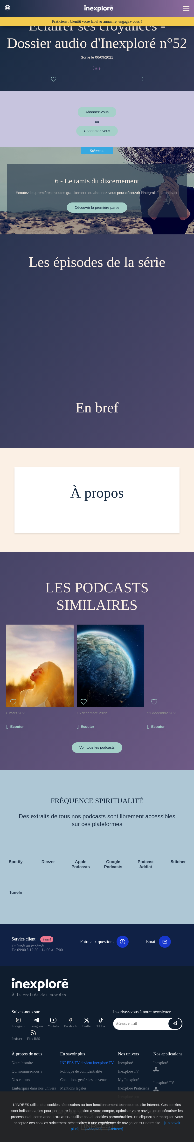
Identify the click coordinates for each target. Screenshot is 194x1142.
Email (158, 942)
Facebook (70, 1023)
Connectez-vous (97, 131)
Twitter (86, 1023)
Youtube (53, 1023)
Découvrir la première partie (97, 207)
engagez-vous (129, 21)
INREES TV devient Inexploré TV (87, 1063)
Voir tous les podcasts (97, 747)
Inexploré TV (128, 1071)
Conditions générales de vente (83, 1080)
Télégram (36, 1023)
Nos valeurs (21, 1080)
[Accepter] (93, 1129)
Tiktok (100, 1023)
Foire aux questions (104, 942)
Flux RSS (33, 1035)
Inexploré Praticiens (133, 1088)
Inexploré (125, 1063)
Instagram (18, 1023)
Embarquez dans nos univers (34, 1088)
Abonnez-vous (97, 112)
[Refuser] (115, 1129)
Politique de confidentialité (81, 1071)
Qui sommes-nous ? (27, 1071)
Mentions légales (73, 1088)
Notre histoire (22, 1063)
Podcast (17, 1039)
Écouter (17, 726)
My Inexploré (128, 1080)
